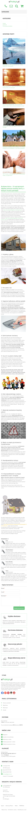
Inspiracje (5, 24)
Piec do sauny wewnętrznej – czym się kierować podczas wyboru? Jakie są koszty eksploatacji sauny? (13, 105)
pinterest (8, 693)
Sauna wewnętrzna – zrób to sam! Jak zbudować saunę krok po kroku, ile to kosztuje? (14, 87)
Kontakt (4, 710)
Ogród (2, 805)
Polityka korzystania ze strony (9, 744)
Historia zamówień (7, 703)
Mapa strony (4, 809)
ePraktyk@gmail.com (7, 774)
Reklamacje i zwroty (7, 739)
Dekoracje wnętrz (9, 805)
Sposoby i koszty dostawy (8, 737)
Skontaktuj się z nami (22, 809)
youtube (14, 693)
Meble (16, 805)
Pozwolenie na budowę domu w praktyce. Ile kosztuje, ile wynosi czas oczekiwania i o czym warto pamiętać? (14, 147)
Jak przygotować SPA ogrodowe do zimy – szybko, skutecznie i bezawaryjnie (13, 65)
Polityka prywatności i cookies (9, 741)
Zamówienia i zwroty (12, 809)
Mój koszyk (5, 707)
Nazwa (2, 588)
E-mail (2, 592)
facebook (2, 693)
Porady (4, 23)
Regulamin (5, 734)
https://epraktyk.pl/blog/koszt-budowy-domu (12, 210)
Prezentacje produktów (7, 26)
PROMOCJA (21, 805)
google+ (5, 693)
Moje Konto (5, 705)
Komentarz (3, 596)
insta (11, 693)
